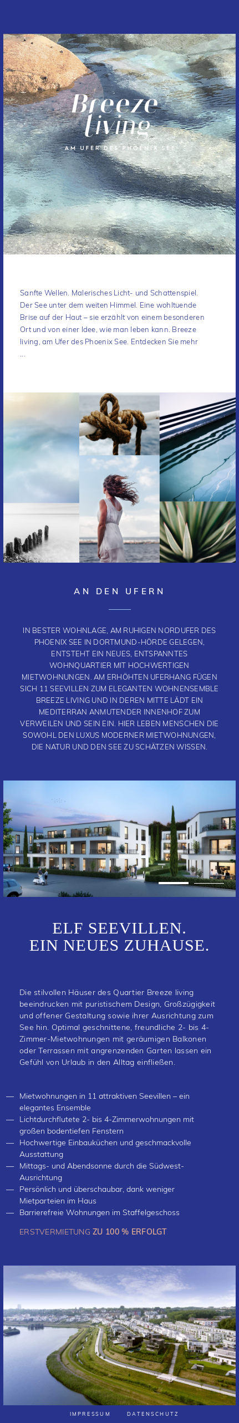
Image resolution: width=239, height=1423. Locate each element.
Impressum (90, 1414)
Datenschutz (153, 1414)
